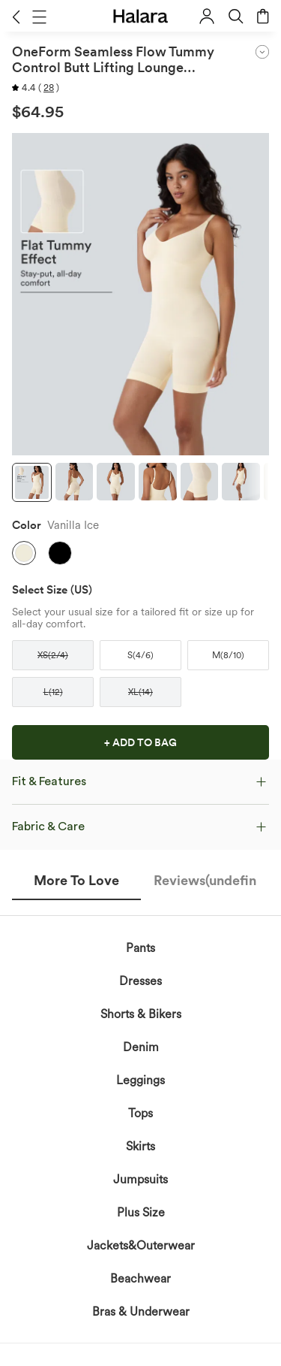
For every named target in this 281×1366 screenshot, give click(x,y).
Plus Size (141, 1212)
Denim (141, 1047)
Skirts (140, 1146)
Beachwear (140, 1278)
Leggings (140, 1080)
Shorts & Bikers (140, 1014)
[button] (16, 16)
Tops (140, 1113)
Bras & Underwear (141, 1311)
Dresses (140, 981)
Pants (140, 948)
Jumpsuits (140, 1179)
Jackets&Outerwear (141, 1245)
